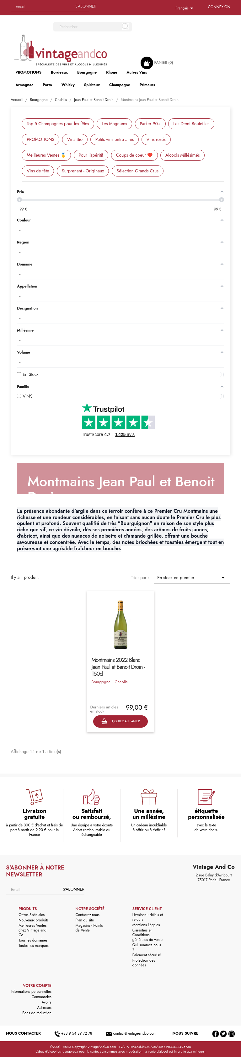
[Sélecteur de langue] (185, 8)
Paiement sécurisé (146, 955)
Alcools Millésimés (182, 155)
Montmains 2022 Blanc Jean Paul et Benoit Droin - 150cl (118, 667)
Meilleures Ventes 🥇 (46, 155)
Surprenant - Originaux (83, 171)
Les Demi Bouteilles (191, 123)
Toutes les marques (33, 945)
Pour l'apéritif (91, 155)
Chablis (121, 682)
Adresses (44, 1007)
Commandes (41, 997)
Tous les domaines (33, 940)
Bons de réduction (36, 1013)
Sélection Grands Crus (137, 171)
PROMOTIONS (40, 139)
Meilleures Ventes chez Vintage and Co (32, 930)
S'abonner (85, 6)
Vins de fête (38, 171)
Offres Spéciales (32, 915)
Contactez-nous (87, 915)
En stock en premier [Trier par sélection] (192, 577)
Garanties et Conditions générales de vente (147, 934)
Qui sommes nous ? (146, 947)
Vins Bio (75, 139)
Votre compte (37, 985)
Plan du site (85, 920)
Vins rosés (156, 139)
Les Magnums (114, 123)
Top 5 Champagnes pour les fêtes (58, 123)
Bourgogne (100, 682)
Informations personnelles (31, 991)
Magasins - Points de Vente (89, 928)
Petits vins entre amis (114, 139)
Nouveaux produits (33, 920)
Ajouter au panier (120, 721)
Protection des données (143, 963)
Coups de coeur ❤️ (134, 155)
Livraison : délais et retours (147, 917)
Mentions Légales (146, 925)
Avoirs (46, 1002)
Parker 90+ (150, 123)
